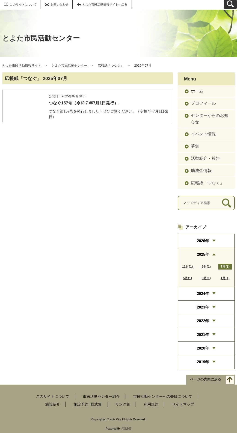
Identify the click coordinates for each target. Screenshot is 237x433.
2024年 (203, 294)
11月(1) (187, 266)
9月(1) (206, 266)
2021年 (203, 335)
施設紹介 (52, 404)
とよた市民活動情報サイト (21, 65)
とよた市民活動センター (69, 65)
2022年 (203, 321)
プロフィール (203, 103)
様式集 (96, 404)
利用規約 (151, 404)
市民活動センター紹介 (101, 396)
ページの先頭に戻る (205, 379)
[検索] (226, 203)
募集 (195, 146)
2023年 (203, 307)
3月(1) (206, 278)
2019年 (203, 362)
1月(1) (225, 278)
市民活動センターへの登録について (162, 396)
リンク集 (122, 404)
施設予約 (81, 404)
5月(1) (187, 278)
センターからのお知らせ (209, 118)
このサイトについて (23, 4)
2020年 (203, 348)
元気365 (126, 428)
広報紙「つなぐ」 (111, 65)
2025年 (203, 254)
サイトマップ (183, 404)
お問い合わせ (59, 4)
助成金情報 (201, 170)
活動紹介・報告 (205, 158)
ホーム (197, 91)
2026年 (203, 241)
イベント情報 (203, 134)
